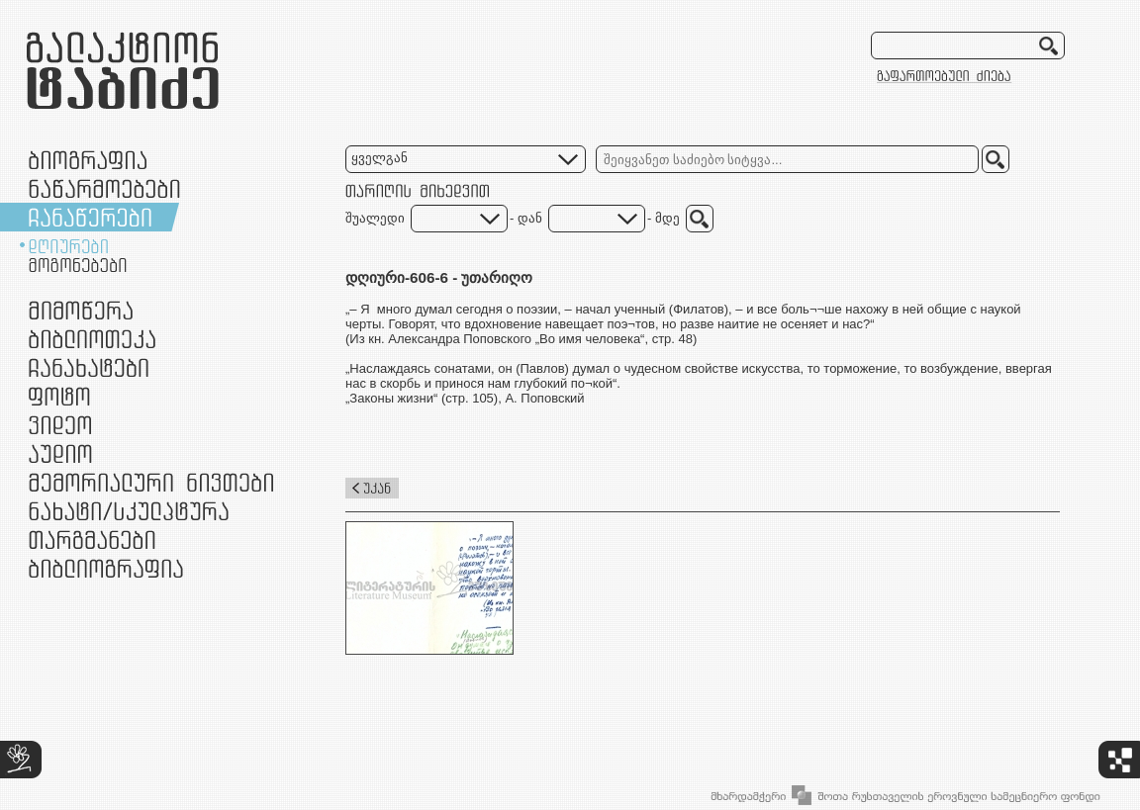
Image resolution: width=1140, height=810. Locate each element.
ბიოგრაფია (87, 159)
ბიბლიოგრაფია (106, 568)
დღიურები (68, 246)
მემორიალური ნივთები (151, 482)
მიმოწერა (81, 310)
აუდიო (60, 453)
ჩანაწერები (90, 217)
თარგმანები (92, 539)
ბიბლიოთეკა (92, 338)
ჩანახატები (88, 367)
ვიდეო (60, 424)
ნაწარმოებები (104, 188)
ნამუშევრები (129, 510)
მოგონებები (78, 265)
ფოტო (60, 396)
